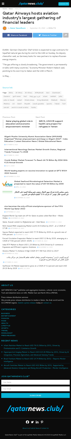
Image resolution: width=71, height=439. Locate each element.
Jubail (19, 100)
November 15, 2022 (16, 218)
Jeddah (53, 96)
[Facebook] (27, 422)
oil (13, 104)
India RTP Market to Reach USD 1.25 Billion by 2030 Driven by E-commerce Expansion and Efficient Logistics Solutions (32, 245)
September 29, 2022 (10, 253)
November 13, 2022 (54, 222)
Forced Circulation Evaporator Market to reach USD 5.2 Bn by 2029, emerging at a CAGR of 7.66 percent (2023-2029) (35, 239)
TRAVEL (4, 330)
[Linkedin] (37, 422)
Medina (7, 104)
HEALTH (18, 9)
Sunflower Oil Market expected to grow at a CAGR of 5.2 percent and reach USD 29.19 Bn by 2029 (34, 267)
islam (45, 96)
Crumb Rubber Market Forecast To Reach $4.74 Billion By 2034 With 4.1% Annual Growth (36, 161)
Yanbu (33, 107)
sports (49, 104)
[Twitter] (32, 422)
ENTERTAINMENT (8, 316)
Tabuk (57, 104)
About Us (25, 428)
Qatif (19, 104)
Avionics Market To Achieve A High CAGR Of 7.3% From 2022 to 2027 (30, 251)
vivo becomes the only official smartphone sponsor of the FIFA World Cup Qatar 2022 (33, 207)
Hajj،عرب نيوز (35, 96)
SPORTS (4, 328)
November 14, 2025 (45, 247)
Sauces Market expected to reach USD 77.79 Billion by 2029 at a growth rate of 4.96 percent (34, 233)
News (11, 9)
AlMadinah (39, 93)
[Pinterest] (42, 422)
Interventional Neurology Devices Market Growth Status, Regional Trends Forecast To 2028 (34, 150)
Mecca (62, 100)
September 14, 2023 (16, 228)
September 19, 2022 (12, 176)
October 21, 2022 (11, 155)
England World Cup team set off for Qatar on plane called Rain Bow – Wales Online (32, 216)
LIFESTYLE (5, 326)
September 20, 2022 (37, 28)
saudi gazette (38, 104)
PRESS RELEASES (8, 335)
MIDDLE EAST (7, 333)
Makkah (54, 100)
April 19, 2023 (24, 268)
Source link (7, 87)
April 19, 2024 (20, 187)
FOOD (3, 321)
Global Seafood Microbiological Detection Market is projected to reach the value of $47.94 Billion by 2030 (39, 182)
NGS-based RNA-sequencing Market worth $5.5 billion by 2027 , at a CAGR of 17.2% (33, 227)
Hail (25, 96)
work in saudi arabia (20, 107)
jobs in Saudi (9, 100)
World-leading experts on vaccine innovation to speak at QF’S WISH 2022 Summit (35, 171)
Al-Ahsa (19, 93)
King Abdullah (42, 100)
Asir (48, 93)
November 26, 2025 (22, 198)
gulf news (17, 96)
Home (4, 9)
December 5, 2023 (21, 235)
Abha (11, 93)
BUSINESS (5, 313)
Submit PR (63, 4)
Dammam (56, 93)
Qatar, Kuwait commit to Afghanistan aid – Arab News (23, 222)
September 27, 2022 (12, 212)
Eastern (7, 96)
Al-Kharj (28, 93)
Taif (64, 104)
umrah (6, 107)
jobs (60, 96)
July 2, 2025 (9, 166)
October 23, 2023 (10, 262)
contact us (47, 303)
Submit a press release (27, 303)
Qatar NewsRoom (18, 28)
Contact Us (45, 428)
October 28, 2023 (40, 241)
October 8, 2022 (11, 145)
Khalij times (29, 100)
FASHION (5, 318)
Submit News (35, 428)
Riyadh (27, 104)
